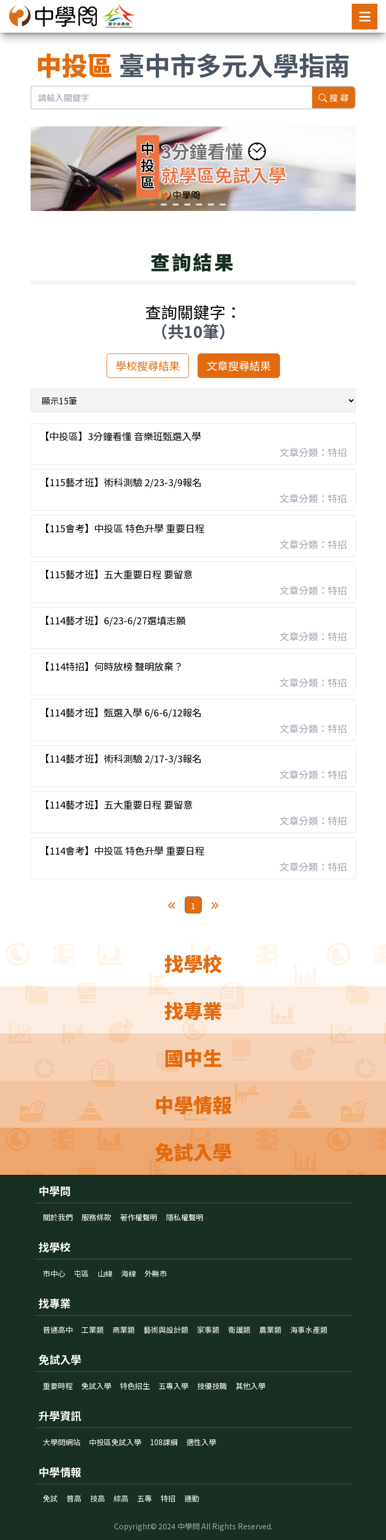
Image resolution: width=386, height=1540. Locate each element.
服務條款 (96, 1217)
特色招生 (135, 1385)
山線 (104, 1273)
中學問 (188, 1526)
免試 (50, 1498)
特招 (168, 1498)
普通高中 (58, 1329)
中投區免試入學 (115, 1442)
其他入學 (251, 1385)
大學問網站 (61, 1442)
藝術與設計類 (165, 1329)
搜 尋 (334, 97)
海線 (128, 1273)
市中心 (54, 1273)
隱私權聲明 (184, 1217)
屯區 (81, 1273)
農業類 (270, 1329)
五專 (144, 1498)
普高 (73, 1498)
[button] (152, 204)
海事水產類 (309, 1329)
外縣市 (156, 1273)
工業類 (92, 1329)
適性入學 (201, 1442)
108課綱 (164, 1442)
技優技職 (212, 1385)
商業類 (123, 1329)
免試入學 (96, 1385)
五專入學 (173, 1385)
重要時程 (58, 1385)
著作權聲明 (138, 1217)
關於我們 (58, 1217)
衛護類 (239, 1329)
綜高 (120, 1498)
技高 (97, 1498)
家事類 (208, 1329)
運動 (191, 1498)
